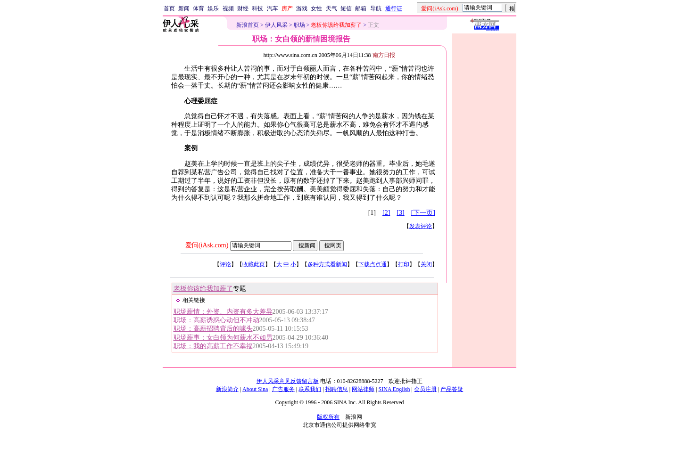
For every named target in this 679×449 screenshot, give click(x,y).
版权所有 (328, 417)
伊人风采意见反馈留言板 (288, 381)
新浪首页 (247, 25)
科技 (257, 8)
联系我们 (309, 389)
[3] (400, 212)
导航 (375, 8)
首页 (169, 8)
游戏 (301, 8)
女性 (316, 8)
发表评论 (420, 226)
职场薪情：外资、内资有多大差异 (223, 311)
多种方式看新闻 (327, 264)
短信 (346, 8)
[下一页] (423, 212)
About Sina (255, 389)
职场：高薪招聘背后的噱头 (213, 328)
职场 (299, 25)
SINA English (394, 389)
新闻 (184, 8)
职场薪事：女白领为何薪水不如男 (223, 337)
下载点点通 (372, 264)
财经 (242, 8)
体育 (198, 8)
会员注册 (425, 389)
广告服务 (283, 389)
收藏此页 (253, 264)
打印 (403, 264)
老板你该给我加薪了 (203, 288)
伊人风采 (276, 25)
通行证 (393, 8)
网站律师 (363, 389)
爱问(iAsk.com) (206, 245)
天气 (331, 8)
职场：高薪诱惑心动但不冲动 (216, 320)
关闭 (426, 264)
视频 (228, 8)
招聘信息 (336, 389)
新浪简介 (227, 389)
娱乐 (213, 8)
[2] (386, 212)
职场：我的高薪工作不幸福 (213, 346)
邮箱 (360, 8)
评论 (225, 264)
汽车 (272, 8)
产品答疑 (451, 389)
